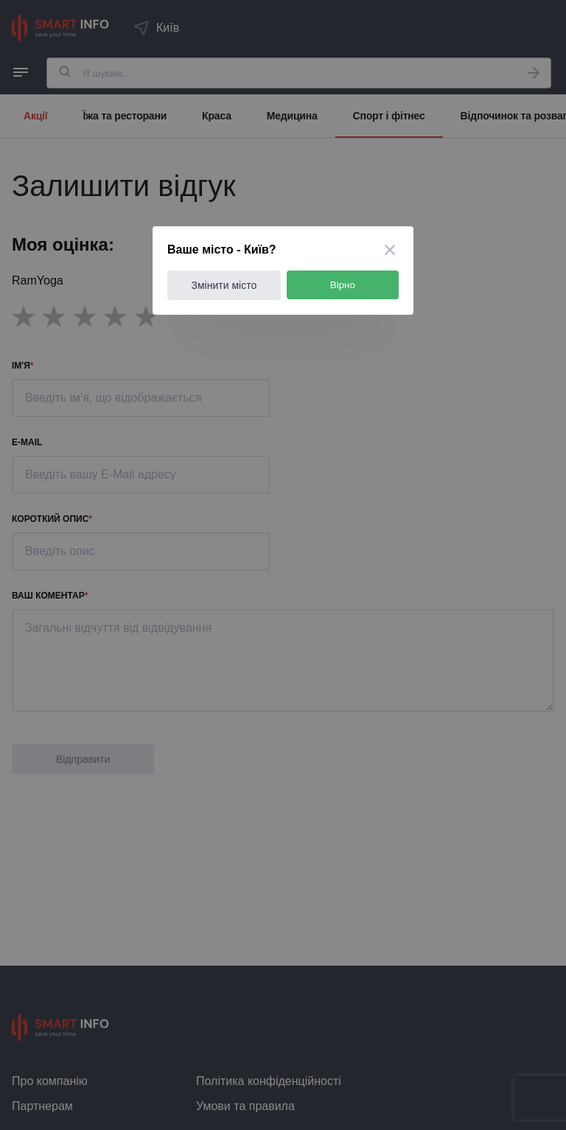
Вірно (342, 284)
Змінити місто (224, 285)
